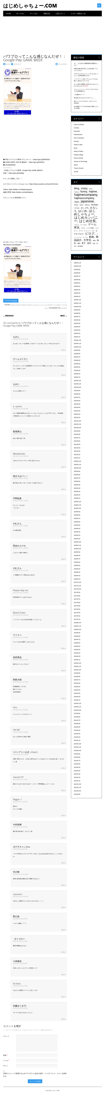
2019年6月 (77, 522)
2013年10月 (77, 750)
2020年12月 (77, 461)
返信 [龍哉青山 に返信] (62, 445)
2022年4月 (77, 407)
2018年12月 (77, 542)
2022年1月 (77, 417)
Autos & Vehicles (79, 124)
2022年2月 (77, 414)
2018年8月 (77, 555)
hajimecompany (15, 305)
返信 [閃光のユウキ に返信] (62, 559)
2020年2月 (77, 495)
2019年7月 (77, 518)
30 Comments (62, 64)
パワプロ (64, 305)
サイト (5, 1066)
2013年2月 (77, 777)
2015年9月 (77, 673)
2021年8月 (77, 434)
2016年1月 (77, 660)
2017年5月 (77, 606)
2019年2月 (77, 535)
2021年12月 (77, 421)
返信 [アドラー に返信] (62, 648)
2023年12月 (77, 340)
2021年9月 (77, 431)
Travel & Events (78, 168)
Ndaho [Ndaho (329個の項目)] (81, 205)
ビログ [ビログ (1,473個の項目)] (90, 233)
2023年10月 (77, 347)
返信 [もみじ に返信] (62, 350)
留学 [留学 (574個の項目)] (89, 243)
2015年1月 (77, 700)
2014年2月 (77, 737)
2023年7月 (77, 357)
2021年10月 (77, 427)
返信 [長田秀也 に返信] (62, 671)
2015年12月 (77, 663)
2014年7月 (77, 720)
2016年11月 (77, 626)
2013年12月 (77, 744)
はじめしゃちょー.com (30, 5)
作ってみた (20, 13)
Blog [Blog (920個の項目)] (76, 188)
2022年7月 (77, 397)
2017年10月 (77, 589)
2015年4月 (77, 690)
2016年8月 (77, 636)
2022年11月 (77, 384)
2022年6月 (77, 401)
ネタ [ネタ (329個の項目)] (93, 231)
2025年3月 (77, 290)
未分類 (76, 171)
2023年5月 (77, 364)
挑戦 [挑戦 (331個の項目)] (94, 240)
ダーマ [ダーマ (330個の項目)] (81, 231)
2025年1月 (77, 296)
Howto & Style (78, 144)
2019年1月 (77, 538)
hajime (8, 64)
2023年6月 (77, 360)
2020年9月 (77, 471)
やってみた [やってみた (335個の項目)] (84, 224)
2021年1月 (77, 458)
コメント (6, 1036)
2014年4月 (77, 730)
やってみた (34, 13)
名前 (5, 1055)
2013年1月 (77, 781)
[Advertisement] (52, 33)
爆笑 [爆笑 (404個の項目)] (78, 243)
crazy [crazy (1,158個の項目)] (84, 188)
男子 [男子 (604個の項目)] (84, 243)
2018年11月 (77, 545)
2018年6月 (77, 562)
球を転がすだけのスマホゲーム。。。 (85, 98)
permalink (63, 308)
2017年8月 (77, 596)
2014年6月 (77, 723)
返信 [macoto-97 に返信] (62, 790)
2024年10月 (77, 306)
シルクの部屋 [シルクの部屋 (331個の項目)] (90, 228)
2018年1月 (77, 579)
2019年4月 (77, 528)
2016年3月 (77, 653)
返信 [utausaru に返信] (62, 907)
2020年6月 (77, 481)
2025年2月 (77, 293)
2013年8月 (77, 757)
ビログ (46, 308)
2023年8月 (77, 353)
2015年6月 (77, 683)
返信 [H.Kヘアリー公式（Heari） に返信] (62, 768)
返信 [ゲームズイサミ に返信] (62, 375)
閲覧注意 (47, 13)
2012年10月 (77, 791)
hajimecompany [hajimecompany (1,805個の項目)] (85, 195)
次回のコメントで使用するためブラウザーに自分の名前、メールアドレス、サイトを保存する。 (34, 1074)
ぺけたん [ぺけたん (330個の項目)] (76, 224)
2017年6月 (77, 602)
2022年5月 (77, 404)
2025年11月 (77, 263)
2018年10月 (77, 549)
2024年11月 (77, 303)
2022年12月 (77, 380)
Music (75, 148)
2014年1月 (77, 740)
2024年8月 (77, 313)
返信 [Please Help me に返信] (62, 604)
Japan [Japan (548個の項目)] (76, 202)
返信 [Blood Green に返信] (62, 626)
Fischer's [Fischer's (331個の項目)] (76, 192)
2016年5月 (77, 646)
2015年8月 (77, 676)
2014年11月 (77, 707)
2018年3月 (77, 572)
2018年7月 (77, 559)
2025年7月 (77, 276)
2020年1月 (77, 498)
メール (6, 1060)
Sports (76, 165)
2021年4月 (77, 448)
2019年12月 (77, 501)
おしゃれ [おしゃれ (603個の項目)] (84, 208)
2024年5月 (77, 323)
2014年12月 (77, 703)
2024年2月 (77, 333)
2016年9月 (77, 633)
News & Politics (78, 151)
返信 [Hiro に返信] (62, 721)
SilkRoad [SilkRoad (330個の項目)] (87, 205)
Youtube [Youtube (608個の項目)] (94, 205)
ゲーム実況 (56, 305)
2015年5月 (77, 686)
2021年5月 (77, 444)
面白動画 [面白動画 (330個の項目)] (80, 246)
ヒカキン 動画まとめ (78, 13)
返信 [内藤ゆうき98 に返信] (62, 1019)
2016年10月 (77, 629)
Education (77, 131)
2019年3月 (77, 532)
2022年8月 (77, 394)
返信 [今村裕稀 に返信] (62, 838)
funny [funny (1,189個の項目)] (83, 191)
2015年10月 (77, 670)
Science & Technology (80, 161)
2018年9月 (77, 552)
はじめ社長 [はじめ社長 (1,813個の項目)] (87, 221)
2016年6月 (77, 643)
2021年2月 (77, 454)
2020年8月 (77, 475)
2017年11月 (77, 586)
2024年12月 (77, 300)
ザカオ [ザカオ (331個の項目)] (83, 228)
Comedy (76, 128)
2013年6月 (77, 764)
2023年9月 (77, 350)
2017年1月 (77, 619)
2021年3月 (77, 451)
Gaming (14, 301)
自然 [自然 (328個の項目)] (94, 243)
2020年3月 (77, 491)
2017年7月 (77, 599)
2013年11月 (77, 747)
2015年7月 (77, 680)
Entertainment (78, 134)
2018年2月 (77, 575)
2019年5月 (77, 525)
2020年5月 (77, 485)
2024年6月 (77, 320)
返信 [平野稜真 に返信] (62, 514)
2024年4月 (77, 327)
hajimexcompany (26, 305)
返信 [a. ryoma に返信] (62, 422)
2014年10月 (77, 710)
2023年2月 (77, 374)
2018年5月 (77, 565)
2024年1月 (77, 337)
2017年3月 (77, 612)
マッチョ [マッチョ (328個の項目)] (85, 237)
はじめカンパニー (38, 305)
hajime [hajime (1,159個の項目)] (93, 191)
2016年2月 (77, 656)
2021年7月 (77, 438)
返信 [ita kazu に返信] (62, 997)
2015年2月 (77, 696)
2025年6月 (77, 279)
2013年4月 (77, 771)
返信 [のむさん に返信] (62, 537)
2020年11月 (77, 464)
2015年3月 (77, 693)
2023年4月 (77, 367)
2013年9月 (77, 754)
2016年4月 (77, 649)
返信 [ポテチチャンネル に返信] (62, 863)
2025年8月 (77, 273)
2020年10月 (77, 468)
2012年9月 (77, 794)
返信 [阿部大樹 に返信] (62, 698)
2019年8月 (77, 515)
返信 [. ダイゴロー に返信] (62, 952)
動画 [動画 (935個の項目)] (91, 236)
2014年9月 (77, 713)
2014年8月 (77, 717)
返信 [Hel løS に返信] (62, 743)
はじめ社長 (48, 305)
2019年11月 (77, 505)
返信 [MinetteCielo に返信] (62, 467)
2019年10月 (77, 508)
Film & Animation (79, 138)
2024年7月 (77, 316)
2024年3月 (77, 330)
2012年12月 (77, 784)
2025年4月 (77, 286)
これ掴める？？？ (79, 94)
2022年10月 (77, 387)
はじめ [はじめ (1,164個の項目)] (82, 210)
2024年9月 (77, 310)
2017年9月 (77, 592)
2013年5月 (77, 767)
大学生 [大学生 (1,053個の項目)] (87, 240)
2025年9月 (77, 269)
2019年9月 (77, 512)
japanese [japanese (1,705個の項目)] (87, 201)
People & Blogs (78, 155)
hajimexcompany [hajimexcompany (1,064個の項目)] (84, 198)
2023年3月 (77, 370)
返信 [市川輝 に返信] (62, 885)
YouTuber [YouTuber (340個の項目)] (76, 208)
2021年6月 (77, 441)
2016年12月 (77, 622)
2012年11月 (77, 787)
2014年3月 (77, 734)
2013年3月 (77, 774)
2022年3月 (77, 411)
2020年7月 (77, 478)
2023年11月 (77, 343)
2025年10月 (77, 266)
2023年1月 (77, 377)
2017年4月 (77, 609)
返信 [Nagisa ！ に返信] (62, 815)
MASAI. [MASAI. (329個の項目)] (76, 205)
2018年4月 (77, 569)
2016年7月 (77, 639)
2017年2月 (77, 616)
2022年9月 (77, 390)
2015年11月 (77, 666)
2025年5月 (77, 283)
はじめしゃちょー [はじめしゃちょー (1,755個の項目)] (85, 212)
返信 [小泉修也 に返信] (62, 974)
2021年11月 (77, 424)
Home (8, 13)
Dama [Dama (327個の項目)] (90, 188)
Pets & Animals (78, 158)
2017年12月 (77, 582)
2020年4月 (77, 488)
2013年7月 (77, 760)
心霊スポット (60, 13)
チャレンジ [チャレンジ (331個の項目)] (87, 231)
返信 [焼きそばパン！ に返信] (62, 489)
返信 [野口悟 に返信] (62, 930)
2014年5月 (77, 727)
